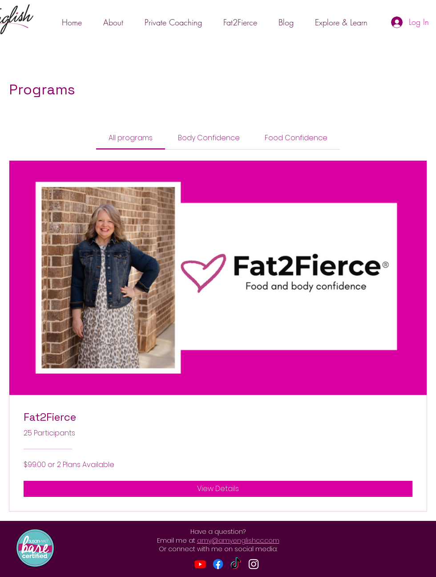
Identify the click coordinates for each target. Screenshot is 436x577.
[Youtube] (200, 564)
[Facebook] (218, 564)
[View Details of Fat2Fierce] (218, 489)
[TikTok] (235, 564)
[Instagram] (253, 564)
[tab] (130, 138)
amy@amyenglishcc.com (238, 540)
